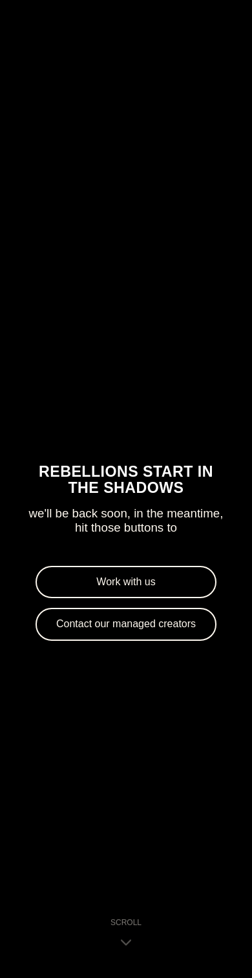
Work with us (125, 581)
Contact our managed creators (126, 623)
